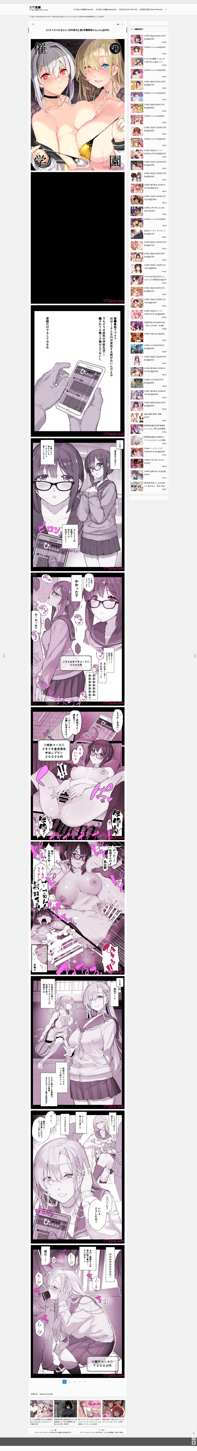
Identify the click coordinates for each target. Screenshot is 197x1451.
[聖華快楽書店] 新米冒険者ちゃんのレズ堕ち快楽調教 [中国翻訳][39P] (154, 429)
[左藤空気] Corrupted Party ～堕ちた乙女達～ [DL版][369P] (154, 325)
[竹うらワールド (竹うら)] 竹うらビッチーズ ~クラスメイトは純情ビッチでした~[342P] (89, 1422)
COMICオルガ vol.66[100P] (154, 70)
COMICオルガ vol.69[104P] (154, 47)
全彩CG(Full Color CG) (128, 9)
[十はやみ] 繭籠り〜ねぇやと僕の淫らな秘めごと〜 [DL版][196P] (154, 62)
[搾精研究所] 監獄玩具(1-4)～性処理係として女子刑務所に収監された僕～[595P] (65, 1422)
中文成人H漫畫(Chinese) (83, 9)
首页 (31, 16)
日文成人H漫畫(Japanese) (106, 9)
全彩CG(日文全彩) (58, 16)
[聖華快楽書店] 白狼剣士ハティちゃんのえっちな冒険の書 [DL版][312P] (154, 440)
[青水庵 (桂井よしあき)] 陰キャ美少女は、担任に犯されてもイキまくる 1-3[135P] (155, 486)
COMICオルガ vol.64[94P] (154, 116)
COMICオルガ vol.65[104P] (154, 93)
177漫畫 (35, 7)
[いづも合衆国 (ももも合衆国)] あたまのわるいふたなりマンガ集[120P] (41, 1422)
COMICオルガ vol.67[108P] (154, 219)
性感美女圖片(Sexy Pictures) (151, 9)
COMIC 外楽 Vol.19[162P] (154, 334)
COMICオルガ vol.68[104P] (154, 139)
